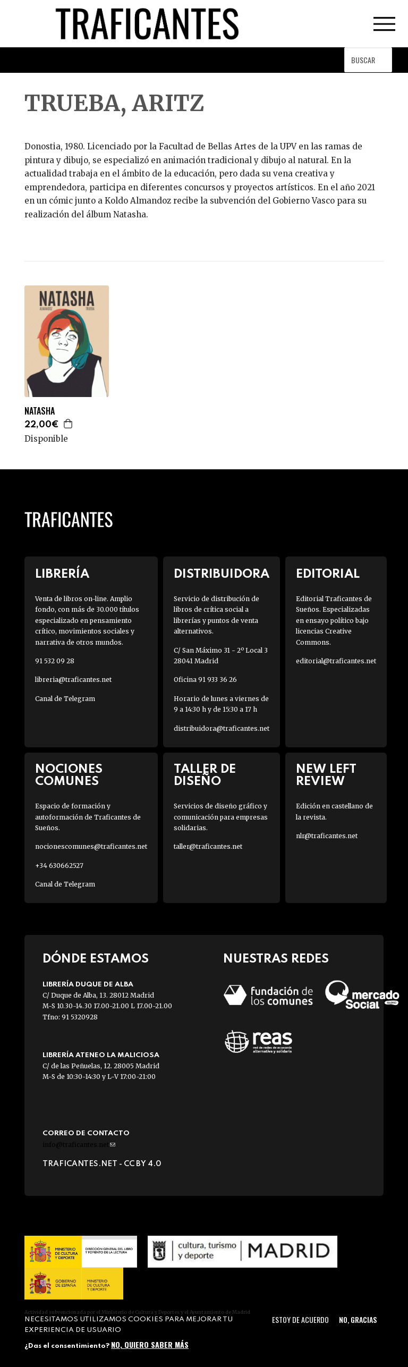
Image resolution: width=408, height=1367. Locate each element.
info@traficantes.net (78, 1145)
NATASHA (39, 411)
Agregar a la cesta (68, 423)
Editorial (328, 574)
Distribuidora (221, 574)
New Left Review (326, 775)
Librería (62, 574)
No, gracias (358, 1319)
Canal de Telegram (65, 699)
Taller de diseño (205, 775)
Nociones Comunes (69, 775)
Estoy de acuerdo (300, 1319)
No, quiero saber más (150, 1344)
